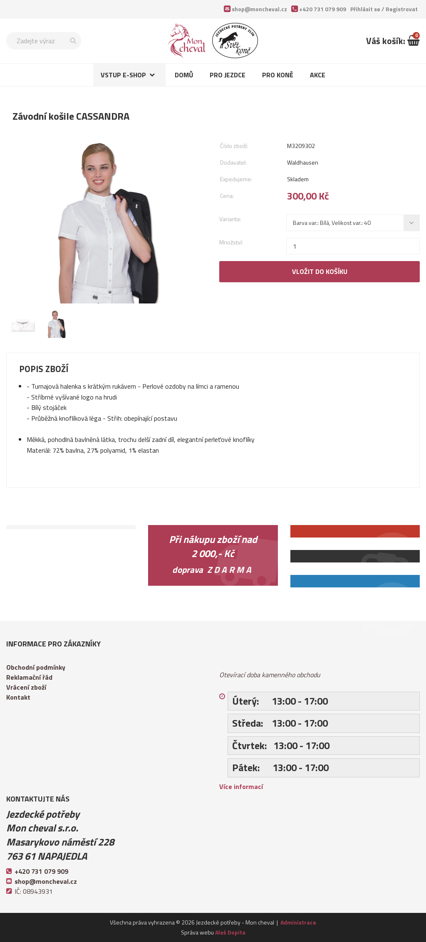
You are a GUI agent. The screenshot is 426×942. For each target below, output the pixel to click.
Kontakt (18, 697)
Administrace (298, 922)
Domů (184, 75)
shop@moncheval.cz (259, 9)
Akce (317, 75)
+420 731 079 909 (322, 9)
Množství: (231, 242)
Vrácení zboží (26, 687)
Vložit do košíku (319, 271)
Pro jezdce (227, 75)
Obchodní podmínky (35, 667)
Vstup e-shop (123, 75)
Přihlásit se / (384, 9)
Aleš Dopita (230, 932)
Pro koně (277, 75)
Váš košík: (393, 40)
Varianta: (230, 219)
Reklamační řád (29, 677)
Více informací (241, 787)
